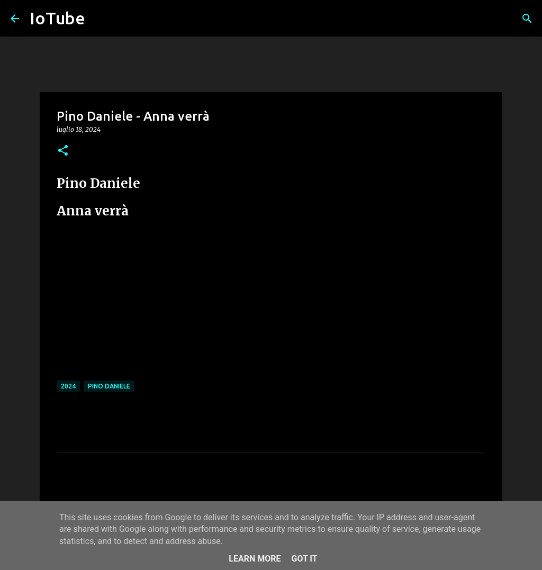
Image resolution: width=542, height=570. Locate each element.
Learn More (255, 559)
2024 (68, 386)
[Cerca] (527, 18)
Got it (304, 559)
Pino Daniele (109, 386)
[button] (63, 151)
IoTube (57, 18)
